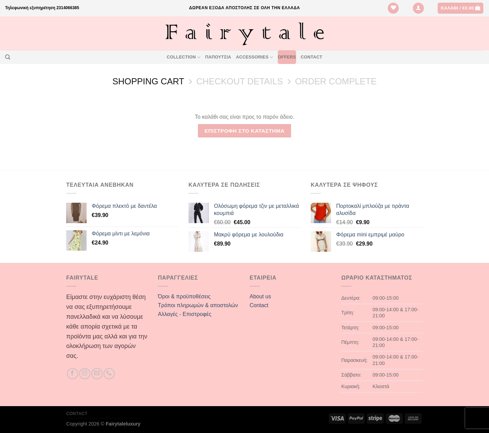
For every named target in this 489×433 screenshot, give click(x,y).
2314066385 (67, 7)
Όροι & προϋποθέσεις (184, 296)
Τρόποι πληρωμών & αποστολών (198, 305)
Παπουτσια (218, 57)
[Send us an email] (97, 373)
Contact (311, 57)
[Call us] (109, 373)
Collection (183, 57)
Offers (287, 57)
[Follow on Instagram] (84, 373)
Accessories (254, 57)
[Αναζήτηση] (7, 57)
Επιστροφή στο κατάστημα (244, 131)
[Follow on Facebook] (72, 373)
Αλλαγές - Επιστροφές (184, 314)
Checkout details (239, 81)
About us (260, 296)
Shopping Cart (148, 81)
